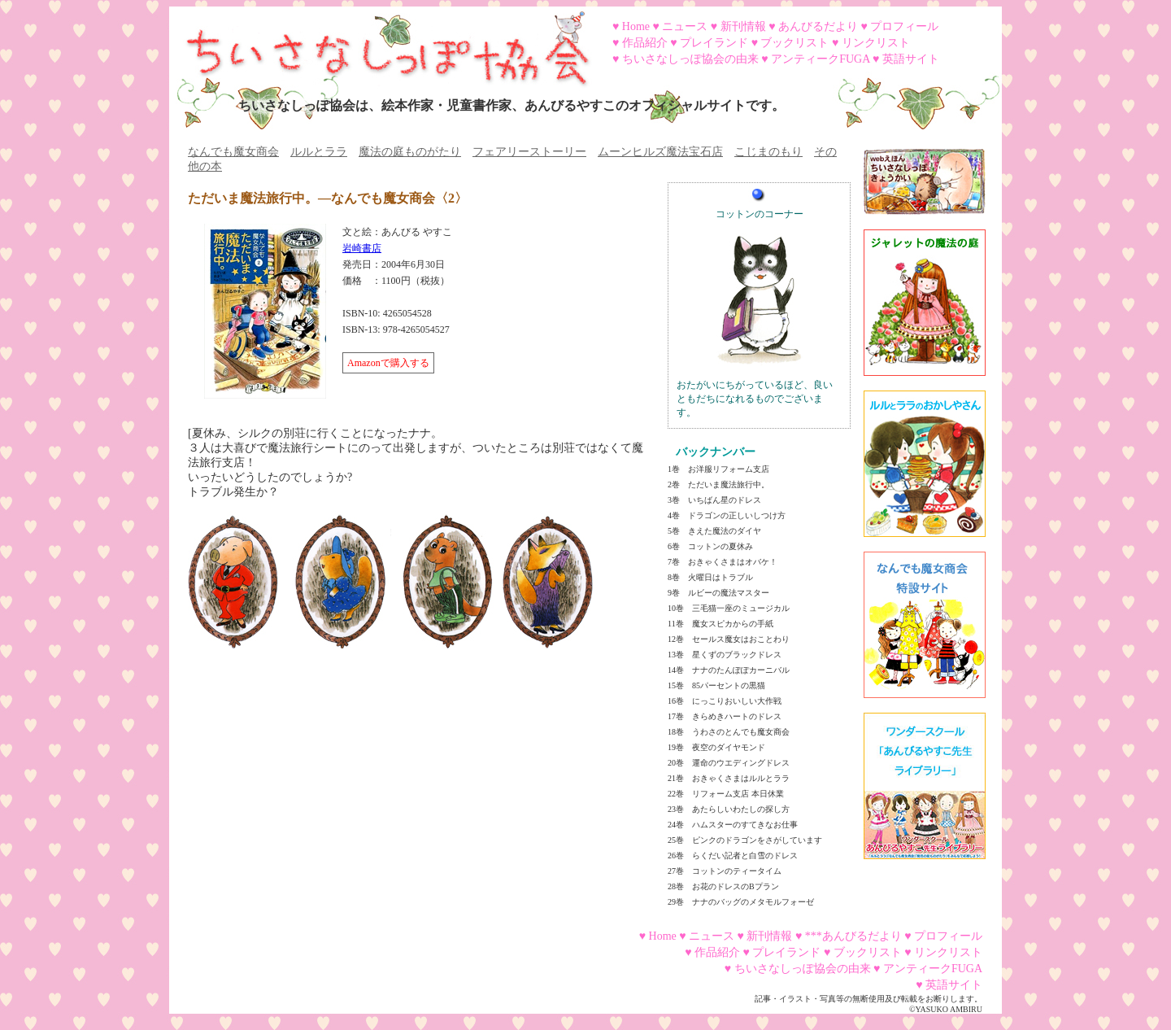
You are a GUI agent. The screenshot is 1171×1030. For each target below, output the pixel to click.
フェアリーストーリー (529, 152)
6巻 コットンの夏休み (710, 546)
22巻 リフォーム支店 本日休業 (726, 793)
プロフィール (904, 26)
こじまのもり (768, 152)
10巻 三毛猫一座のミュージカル (729, 608)
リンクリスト (876, 43)
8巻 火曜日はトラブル (710, 577)
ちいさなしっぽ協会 (380, 43)
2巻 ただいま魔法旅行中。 (718, 484)
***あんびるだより (853, 936)
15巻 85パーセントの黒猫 (716, 685)
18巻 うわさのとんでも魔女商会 (729, 731)
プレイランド (714, 43)
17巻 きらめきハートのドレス (724, 716)
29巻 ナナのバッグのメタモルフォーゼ (741, 901)
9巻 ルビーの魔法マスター (718, 592)
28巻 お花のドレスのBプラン (723, 886)
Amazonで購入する (388, 363)
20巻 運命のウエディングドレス (729, 762)
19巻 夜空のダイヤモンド (716, 747)
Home (636, 26)
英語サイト (910, 59)
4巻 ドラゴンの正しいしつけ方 (727, 515)
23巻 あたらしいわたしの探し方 (729, 809)
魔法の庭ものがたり (410, 152)
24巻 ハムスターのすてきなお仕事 (733, 824)
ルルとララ (318, 152)
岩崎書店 (361, 248)
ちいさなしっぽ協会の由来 (690, 59)
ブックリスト (794, 43)
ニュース (684, 26)
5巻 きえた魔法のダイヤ (714, 530)
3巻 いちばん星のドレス (714, 499)
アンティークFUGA (820, 59)
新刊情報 (743, 26)
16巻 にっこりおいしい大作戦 (724, 700)
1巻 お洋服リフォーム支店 (718, 469)
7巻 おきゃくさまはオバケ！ (722, 561)
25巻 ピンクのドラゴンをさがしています (745, 840)
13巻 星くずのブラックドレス (724, 654)
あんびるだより (818, 26)
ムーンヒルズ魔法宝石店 (660, 152)
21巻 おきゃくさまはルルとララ (729, 778)
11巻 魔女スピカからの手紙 (720, 623)
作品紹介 (645, 43)
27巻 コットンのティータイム (724, 870)
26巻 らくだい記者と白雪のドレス (733, 855)
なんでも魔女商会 (233, 152)
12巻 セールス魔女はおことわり (729, 639)
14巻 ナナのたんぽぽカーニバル (729, 670)
